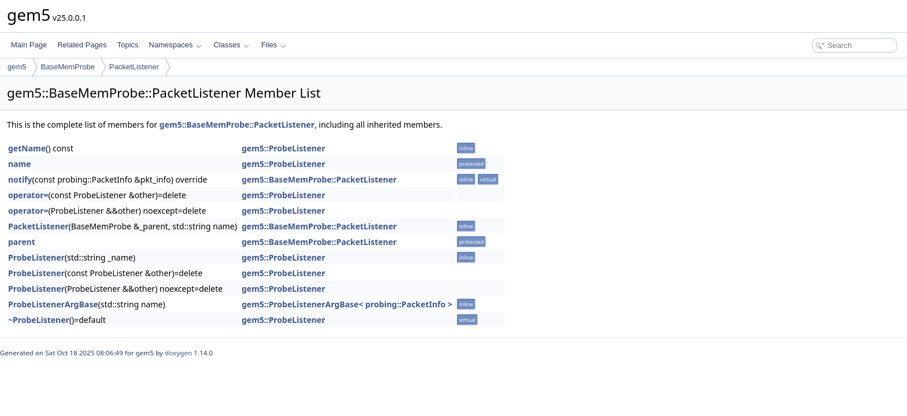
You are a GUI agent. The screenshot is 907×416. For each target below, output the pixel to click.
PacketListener (134, 66)
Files (273, 44)
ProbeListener (36, 257)
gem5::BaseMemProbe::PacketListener (237, 124)
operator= (28, 195)
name (19, 163)
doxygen (178, 352)
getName (27, 148)
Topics (127, 44)
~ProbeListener (38, 319)
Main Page (29, 44)
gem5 (17, 66)
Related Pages (81, 44)
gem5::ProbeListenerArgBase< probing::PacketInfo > (347, 304)
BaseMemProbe (68, 66)
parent (21, 241)
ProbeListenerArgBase (53, 304)
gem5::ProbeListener (284, 148)
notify (20, 179)
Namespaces (175, 44)
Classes (231, 44)
